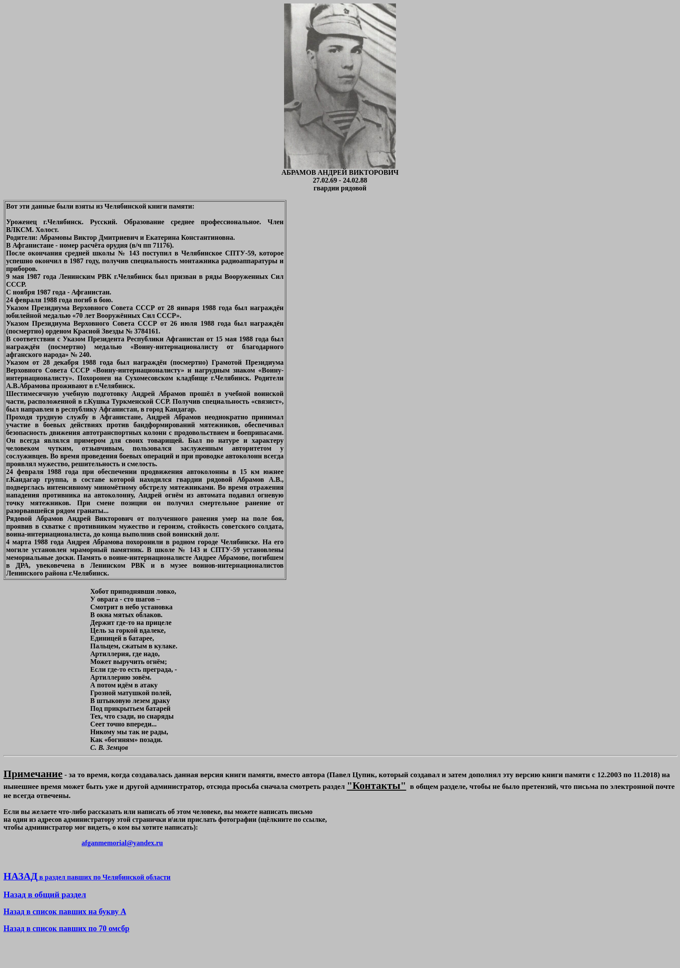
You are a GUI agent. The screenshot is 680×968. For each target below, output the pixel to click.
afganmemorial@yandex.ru (122, 843)
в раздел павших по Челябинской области (86, 877)
